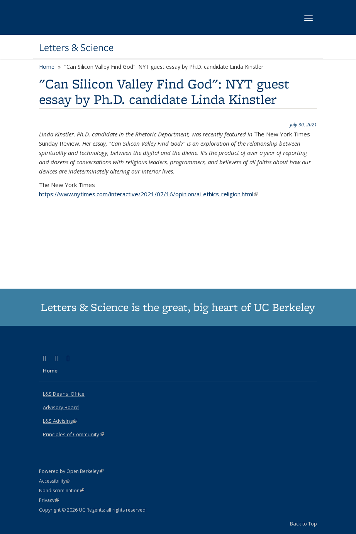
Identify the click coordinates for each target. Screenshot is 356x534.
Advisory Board (61, 407)
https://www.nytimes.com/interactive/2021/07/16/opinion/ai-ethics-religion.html (148, 194)
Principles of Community (73, 434)
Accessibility (54, 481)
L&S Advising (60, 420)
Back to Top (303, 523)
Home (46, 66)
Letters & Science (76, 47)
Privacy (49, 500)
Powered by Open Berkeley (71, 471)
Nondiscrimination (61, 490)
